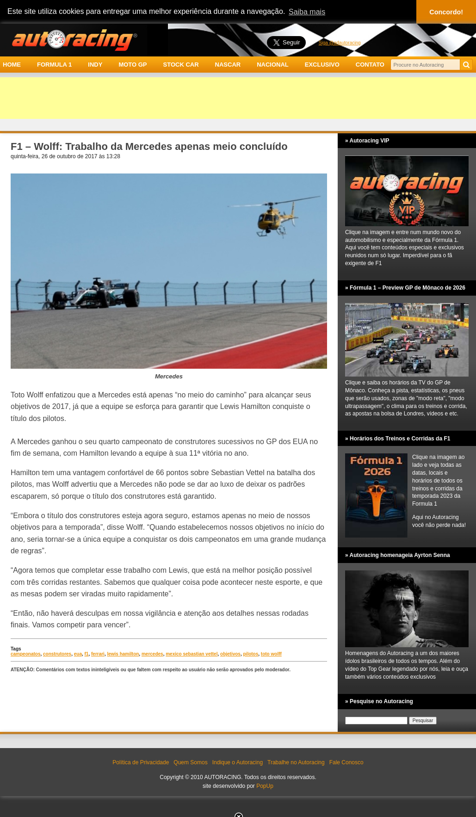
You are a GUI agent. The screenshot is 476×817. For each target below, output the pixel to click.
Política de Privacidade (140, 762)
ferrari (98, 653)
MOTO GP (132, 64)
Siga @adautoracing (340, 42)
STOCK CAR (181, 64)
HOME (12, 64)
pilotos (251, 653)
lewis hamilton (123, 653)
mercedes (152, 653)
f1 (87, 653)
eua (78, 653)
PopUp (264, 786)
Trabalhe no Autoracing (296, 762)
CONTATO (370, 64)
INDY (95, 64)
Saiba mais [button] (307, 12)
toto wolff (271, 653)
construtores (57, 653)
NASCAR (228, 64)
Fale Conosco (346, 762)
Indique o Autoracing (237, 762)
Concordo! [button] (446, 12)
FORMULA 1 (54, 64)
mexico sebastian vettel (191, 653)
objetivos (230, 653)
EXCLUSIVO (322, 64)
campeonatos (25, 653)
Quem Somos (190, 762)
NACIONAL (273, 64)
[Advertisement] (238, 98)
